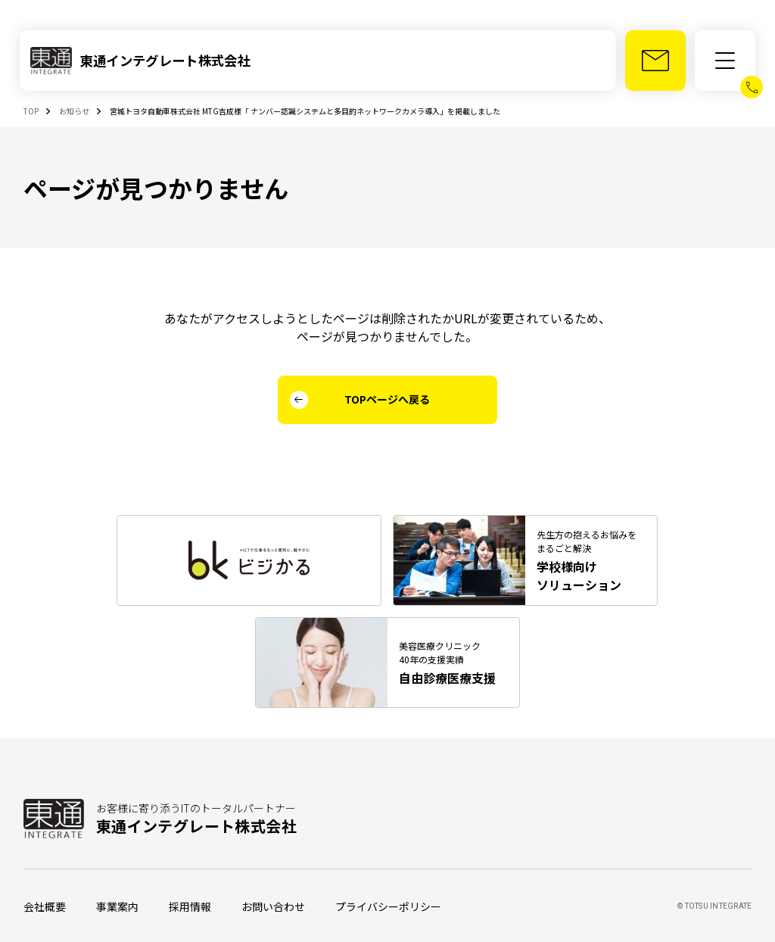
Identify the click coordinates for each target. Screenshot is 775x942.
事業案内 (117, 906)
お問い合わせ (273, 906)
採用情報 (190, 906)
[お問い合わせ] (655, 60)
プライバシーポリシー (388, 906)
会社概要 (44, 906)
